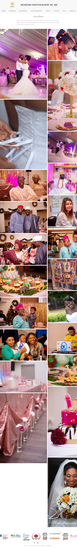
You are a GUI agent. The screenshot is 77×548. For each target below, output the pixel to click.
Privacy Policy (48, 545)
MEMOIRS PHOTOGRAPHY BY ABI (39, 4)
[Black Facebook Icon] (34, 543)
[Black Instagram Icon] (37, 543)
